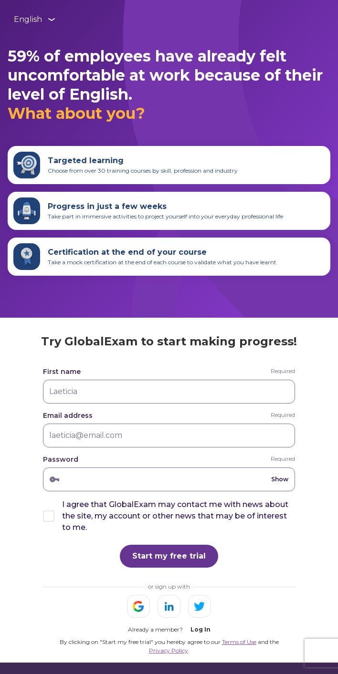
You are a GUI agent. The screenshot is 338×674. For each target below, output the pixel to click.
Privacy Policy (168, 650)
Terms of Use (239, 641)
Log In (200, 629)
